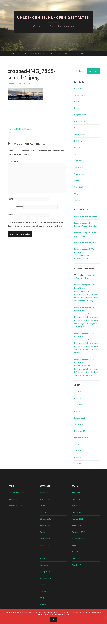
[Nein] (104, 617)
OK (54, 619)
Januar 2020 (79, 424)
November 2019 (81, 437)
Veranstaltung (80, 174)
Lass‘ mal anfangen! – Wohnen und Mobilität (86, 349)
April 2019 (78, 464)
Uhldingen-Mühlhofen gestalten (53, 17)
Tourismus (78, 160)
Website (11, 217)
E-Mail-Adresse (15, 209)
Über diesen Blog (33, 53)
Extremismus (79, 121)
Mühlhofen (78, 141)
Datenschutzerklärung (57, 53)
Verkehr (77, 180)
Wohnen (77, 200)
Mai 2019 (78, 457)
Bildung (77, 108)
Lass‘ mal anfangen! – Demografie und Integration (86, 323)
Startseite (15, 53)
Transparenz (79, 167)
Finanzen (77, 128)
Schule (76, 154)
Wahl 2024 (78, 187)
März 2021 (78, 411)
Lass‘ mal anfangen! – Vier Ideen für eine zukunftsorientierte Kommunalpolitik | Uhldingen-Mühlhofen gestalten (86, 291)
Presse (77, 147)
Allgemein (78, 88)
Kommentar (14, 161)
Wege (76, 193)
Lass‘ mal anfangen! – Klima (85, 242)
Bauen (76, 101)
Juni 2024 (78, 391)
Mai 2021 (78, 398)
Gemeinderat (79, 134)
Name (11, 201)
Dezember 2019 (80, 431)
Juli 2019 (78, 444)
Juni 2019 (78, 450)
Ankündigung (79, 95)
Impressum (78, 53)
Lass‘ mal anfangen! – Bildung (86, 216)
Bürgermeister (80, 114)
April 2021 (78, 404)
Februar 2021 (79, 418)
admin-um (30, 83)
